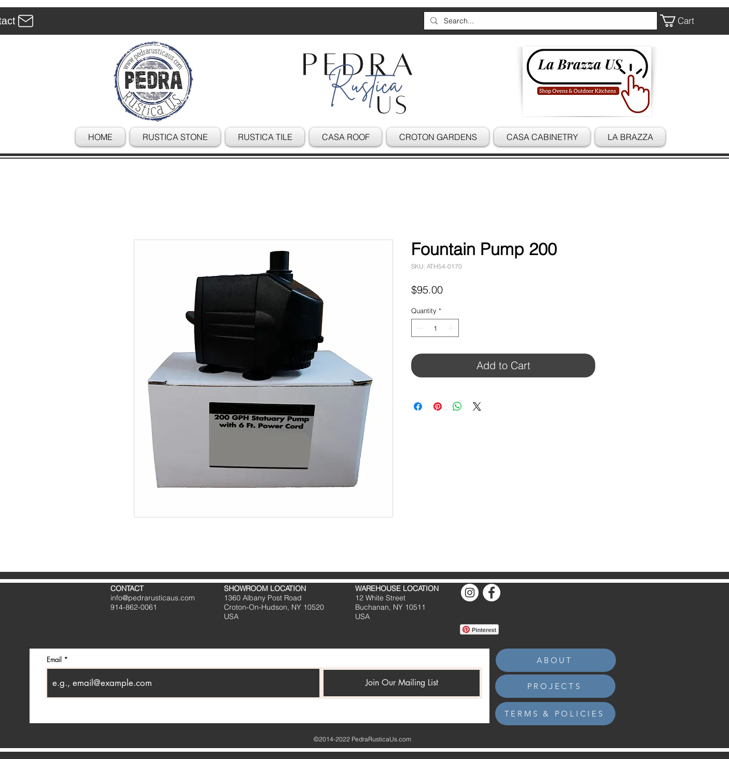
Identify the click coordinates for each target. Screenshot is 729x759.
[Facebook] (491, 592)
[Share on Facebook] (418, 406)
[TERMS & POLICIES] (555, 713)
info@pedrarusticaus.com (152, 597)
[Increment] (451, 328)
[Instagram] (470, 592)
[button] (684, 21)
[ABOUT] (556, 660)
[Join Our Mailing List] (401, 683)
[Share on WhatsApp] (457, 406)
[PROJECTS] (555, 686)
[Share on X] (477, 406)
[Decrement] (419, 328)
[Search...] (539, 21)
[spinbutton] (435, 328)
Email (54, 659)
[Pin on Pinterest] (437, 406)
